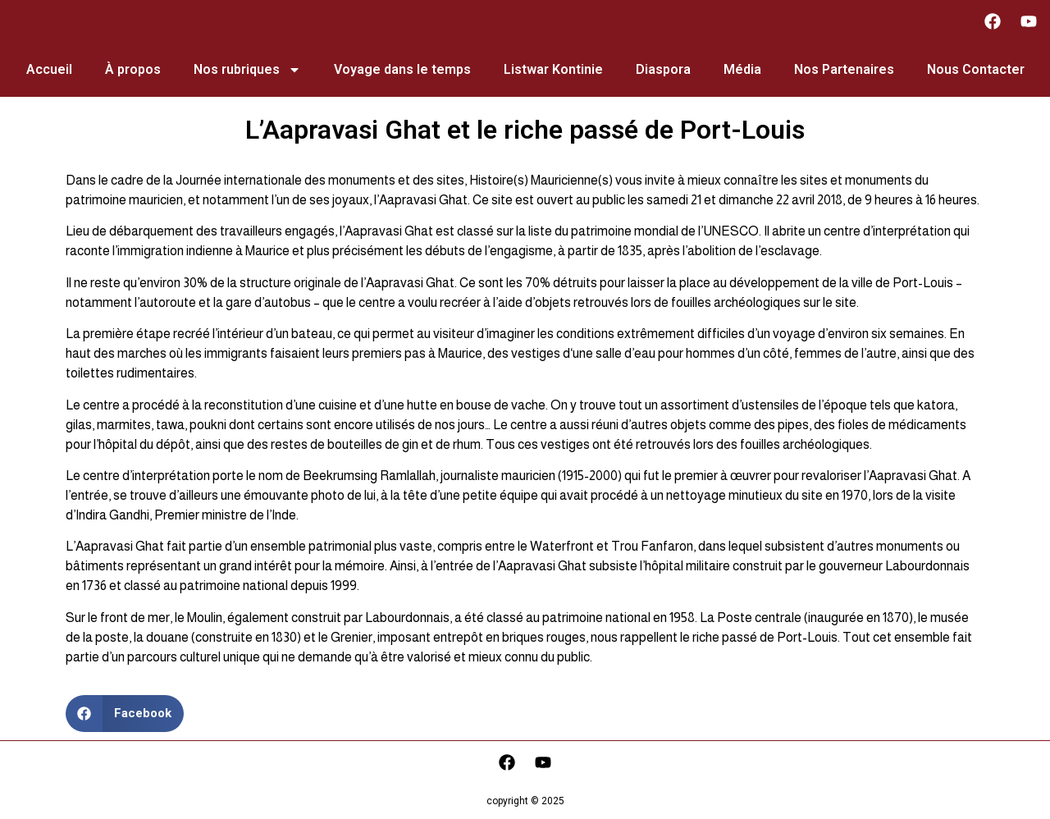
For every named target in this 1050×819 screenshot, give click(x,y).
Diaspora (663, 69)
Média (742, 69)
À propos (133, 69)
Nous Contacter (976, 69)
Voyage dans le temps (402, 69)
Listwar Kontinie (553, 69)
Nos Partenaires (844, 69)
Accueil (49, 69)
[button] (125, 713)
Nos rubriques (247, 70)
